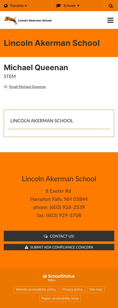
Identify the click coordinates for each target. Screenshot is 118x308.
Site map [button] (95, 289)
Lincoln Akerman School (41, 120)
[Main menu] (110, 20)
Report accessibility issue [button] (60, 298)
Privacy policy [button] (72, 289)
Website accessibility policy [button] (36, 289)
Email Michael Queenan (27, 86)
